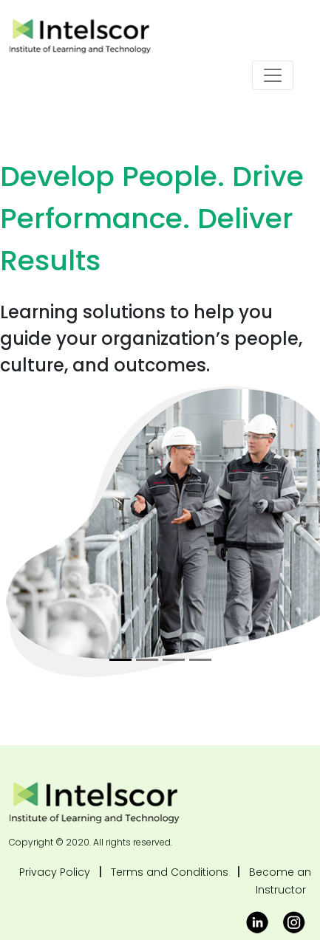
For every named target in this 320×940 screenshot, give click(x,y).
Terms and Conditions (169, 872)
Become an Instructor (280, 881)
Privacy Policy (54, 872)
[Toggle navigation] (272, 75)
